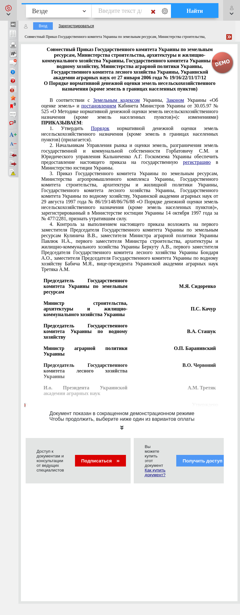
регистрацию (197, 162)
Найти (195, 11)
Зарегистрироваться (76, 26)
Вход (43, 26)
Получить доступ (206, 460)
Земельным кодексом (116, 100)
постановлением (98, 105)
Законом (175, 100)
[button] (8, 10)
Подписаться (100, 460)
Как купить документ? (155, 472)
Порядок (100, 128)
